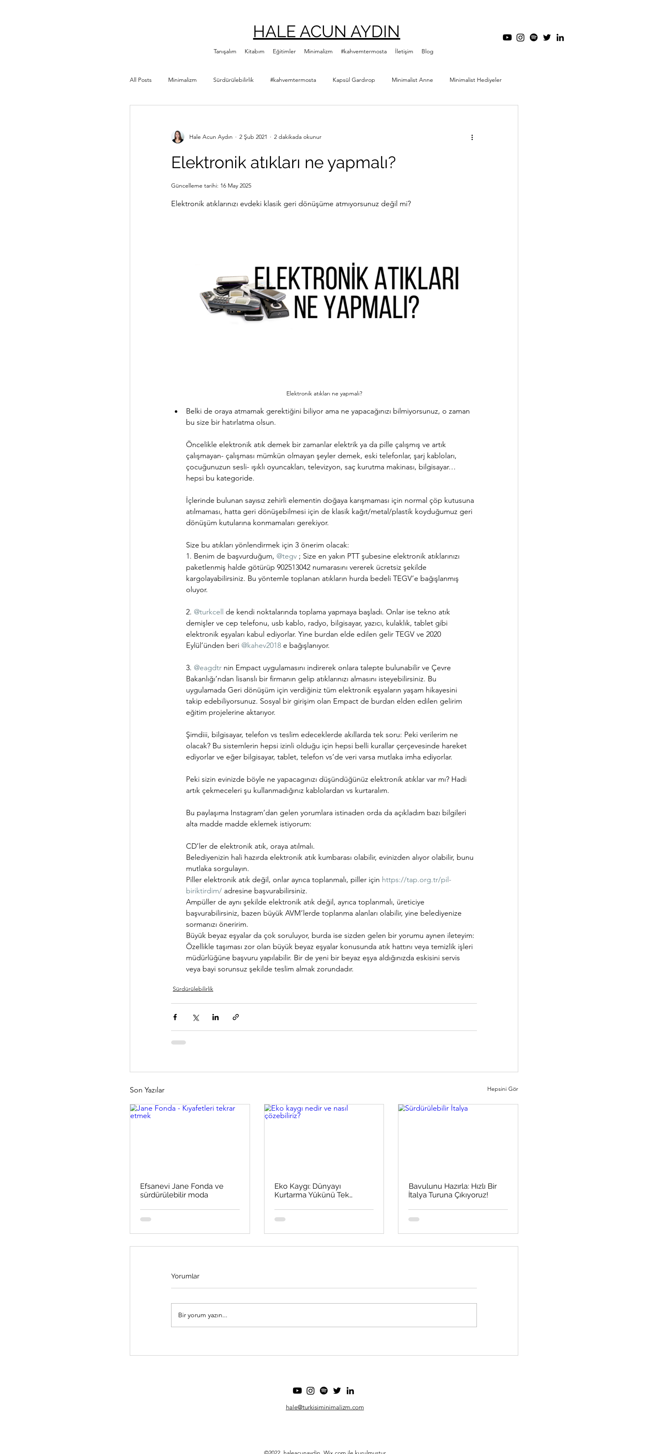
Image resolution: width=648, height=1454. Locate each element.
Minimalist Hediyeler (476, 79)
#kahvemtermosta (293, 79)
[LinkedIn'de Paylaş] (215, 1017)
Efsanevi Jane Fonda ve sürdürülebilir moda (182, 1190)
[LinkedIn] (560, 37)
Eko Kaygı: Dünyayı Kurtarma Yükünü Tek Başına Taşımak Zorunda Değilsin (316, 1190)
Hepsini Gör (502, 1088)
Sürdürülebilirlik (233, 79)
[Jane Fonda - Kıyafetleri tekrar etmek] (190, 1137)
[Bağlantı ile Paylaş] (236, 1017)
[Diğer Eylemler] (472, 137)
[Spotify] (534, 37)
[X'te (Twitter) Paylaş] (195, 1017)
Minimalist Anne (412, 79)
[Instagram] (520, 37)
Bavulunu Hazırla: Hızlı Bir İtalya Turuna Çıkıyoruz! (452, 1190)
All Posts (141, 79)
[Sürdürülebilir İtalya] (458, 1137)
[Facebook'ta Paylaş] (175, 1017)
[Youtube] (507, 37)
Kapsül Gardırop (354, 79)
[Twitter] (547, 37)
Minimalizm (182, 79)
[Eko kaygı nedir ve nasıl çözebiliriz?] (324, 1137)
